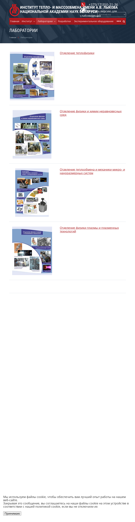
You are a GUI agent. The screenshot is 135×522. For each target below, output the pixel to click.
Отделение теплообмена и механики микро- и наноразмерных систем (92, 171)
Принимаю (12, 513)
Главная (14, 21)
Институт (27, 21)
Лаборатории (46, 21)
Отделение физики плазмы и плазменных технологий (89, 229)
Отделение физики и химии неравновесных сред (91, 113)
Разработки (64, 21)
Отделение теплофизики (77, 53)
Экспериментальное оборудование (93, 21)
